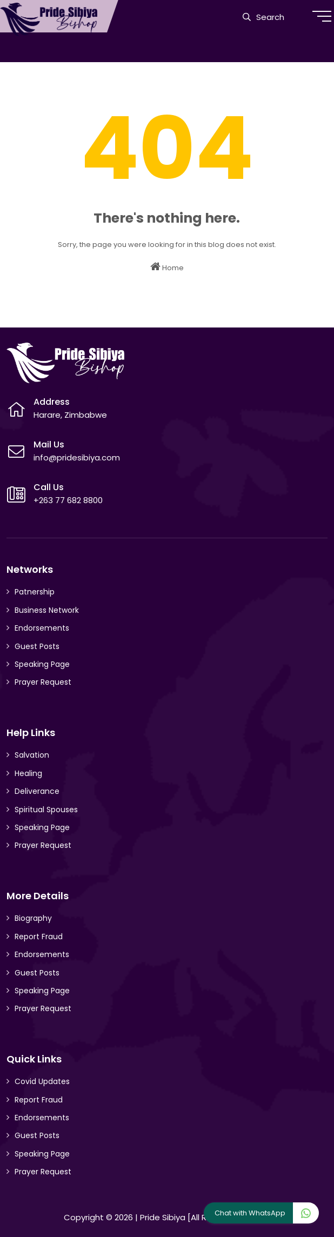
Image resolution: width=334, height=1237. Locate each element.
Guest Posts (37, 646)
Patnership (35, 591)
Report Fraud (39, 936)
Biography (33, 918)
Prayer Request (43, 682)
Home (167, 267)
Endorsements (42, 628)
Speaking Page (42, 664)
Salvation (32, 755)
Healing (28, 773)
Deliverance (37, 791)
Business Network (47, 610)
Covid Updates (42, 1081)
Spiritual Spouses (46, 809)
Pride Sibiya (162, 1217)
